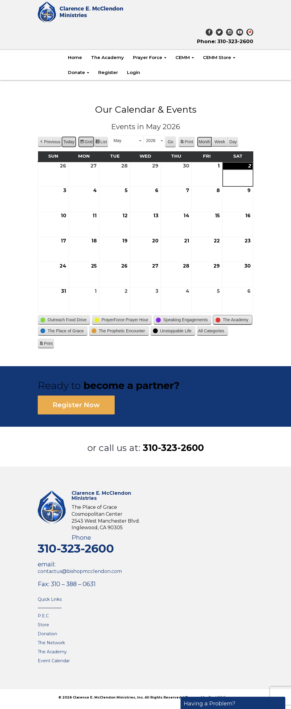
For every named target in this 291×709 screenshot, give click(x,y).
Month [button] (204, 142)
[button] (50, 142)
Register (108, 72)
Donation (47, 633)
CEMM (184, 57)
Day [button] (233, 142)
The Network (51, 642)
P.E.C (43, 616)
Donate (78, 72)
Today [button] (68, 142)
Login (133, 72)
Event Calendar (54, 660)
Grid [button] (86, 142)
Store (43, 624)
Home (75, 57)
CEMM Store (219, 57)
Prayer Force (149, 57)
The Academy (107, 57)
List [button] (101, 142)
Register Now (76, 405)
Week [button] (219, 142)
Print (186, 142)
